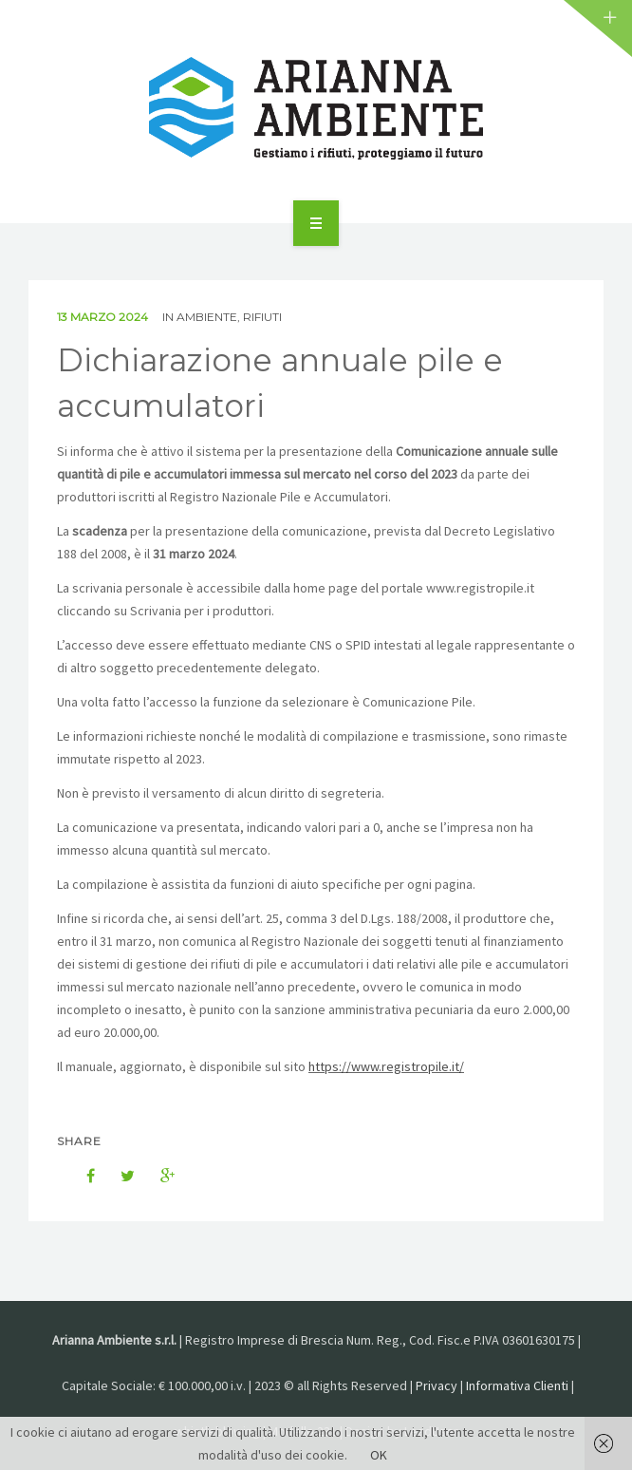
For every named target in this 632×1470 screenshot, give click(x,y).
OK (378, 1454)
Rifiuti (262, 317)
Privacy (436, 1385)
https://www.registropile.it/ (386, 1066)
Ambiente (207, 317)
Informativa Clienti (517, 1385)
